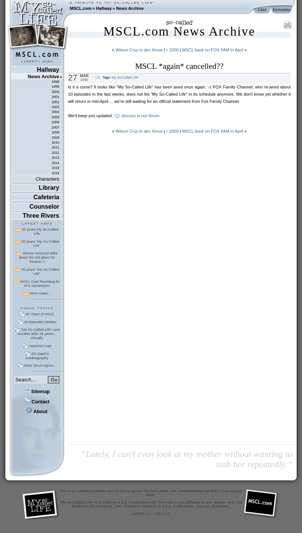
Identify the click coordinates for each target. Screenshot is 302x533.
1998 (55, 82)
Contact (36, 401)
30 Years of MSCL (40, 314)
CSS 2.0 (163, 514)
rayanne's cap (40, 346)
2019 (55, 168)
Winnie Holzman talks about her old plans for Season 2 (38, 257)
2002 (55, 102)
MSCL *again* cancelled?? (179, 66)
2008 (55, 132)
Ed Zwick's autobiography (37, 356)
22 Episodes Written (40, 322)
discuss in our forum (140, 115)
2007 (55, 127)
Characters (47, 179)
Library (49, 187)
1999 (55, 86)
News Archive (130, 8)
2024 (55, 173)
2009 (55, 137)
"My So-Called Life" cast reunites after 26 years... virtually (38, 333)
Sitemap (37, 391)
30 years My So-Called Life (40, 231)
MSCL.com (81, 8)
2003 (55, 107)
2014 (55, 163)
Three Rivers (41, 215)
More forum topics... (40, 365)
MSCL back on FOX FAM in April (212, 50)
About (36, 411)
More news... (40, 293)
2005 (55, 117)
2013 (55, 158)
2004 (55, 112)
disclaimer (220, 506)
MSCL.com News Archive (179, 31)
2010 (55, 142)
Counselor (44, 206)
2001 (55, 97)
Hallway (104, 8)
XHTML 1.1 (141, 514)
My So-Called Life (124, 77)
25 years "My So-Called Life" (40, 243)
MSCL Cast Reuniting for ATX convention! (40, 283)
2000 (55, 92)
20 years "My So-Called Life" (40, 271)
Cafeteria (46, 197)
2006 (55, 122)
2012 (55, 153)
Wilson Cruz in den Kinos (139, 50)
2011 (55, 147)
